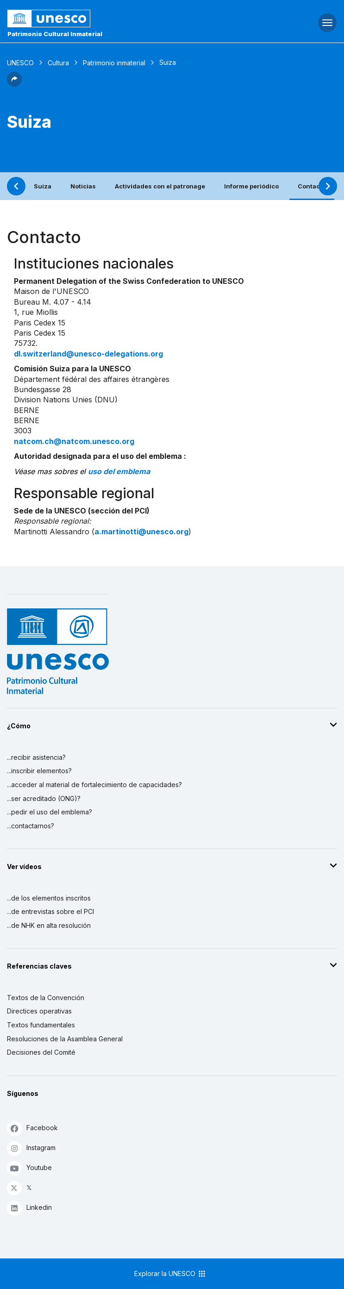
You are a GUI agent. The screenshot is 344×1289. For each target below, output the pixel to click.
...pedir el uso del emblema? (49, 812)
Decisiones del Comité (41, 1052)
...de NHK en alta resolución (49, 925)
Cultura (58, 63)
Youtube (29, 1168)
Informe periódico (251, 186)
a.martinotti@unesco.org (141, 531)
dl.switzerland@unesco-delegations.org (88, 353)
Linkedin (29, 1208)
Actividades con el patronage (160, 186)
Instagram (31, 1148)
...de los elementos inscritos (49, 898)
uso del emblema (119, 471)
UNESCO (20, 63)
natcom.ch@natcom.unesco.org (74, 441)
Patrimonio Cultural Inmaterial (54, 34)
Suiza (42, 186)
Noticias (83, 186)
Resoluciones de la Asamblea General (65, 1039)
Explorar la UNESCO (170, 1273)
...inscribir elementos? (39, 771)
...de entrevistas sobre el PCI (50, 911)
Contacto (312, 186)
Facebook (32, 1128)
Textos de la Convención (45, 997)
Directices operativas (39, 1011)
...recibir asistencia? (36, 757)
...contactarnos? (30, 826)
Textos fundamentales (41, 1025)
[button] (14, 83)
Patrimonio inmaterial (114, 63)
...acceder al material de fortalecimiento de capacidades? (94, 784)
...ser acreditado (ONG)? (44, 798)
